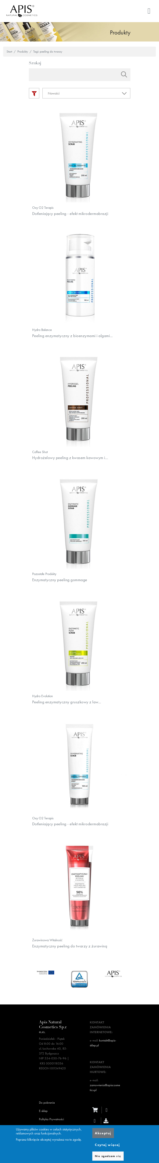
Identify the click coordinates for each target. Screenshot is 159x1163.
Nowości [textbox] (53, 93)
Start (9, 51)
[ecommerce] (96, 1119)
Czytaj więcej (107, 1145)
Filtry (34, 93)
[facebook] (107, 1119)
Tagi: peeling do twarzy (47, 51)
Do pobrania (47, 1112)
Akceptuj (103, 1133)
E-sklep (43, 1120)
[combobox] (86, 93)
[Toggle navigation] (149, 11)
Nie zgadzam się (108, 1156)
